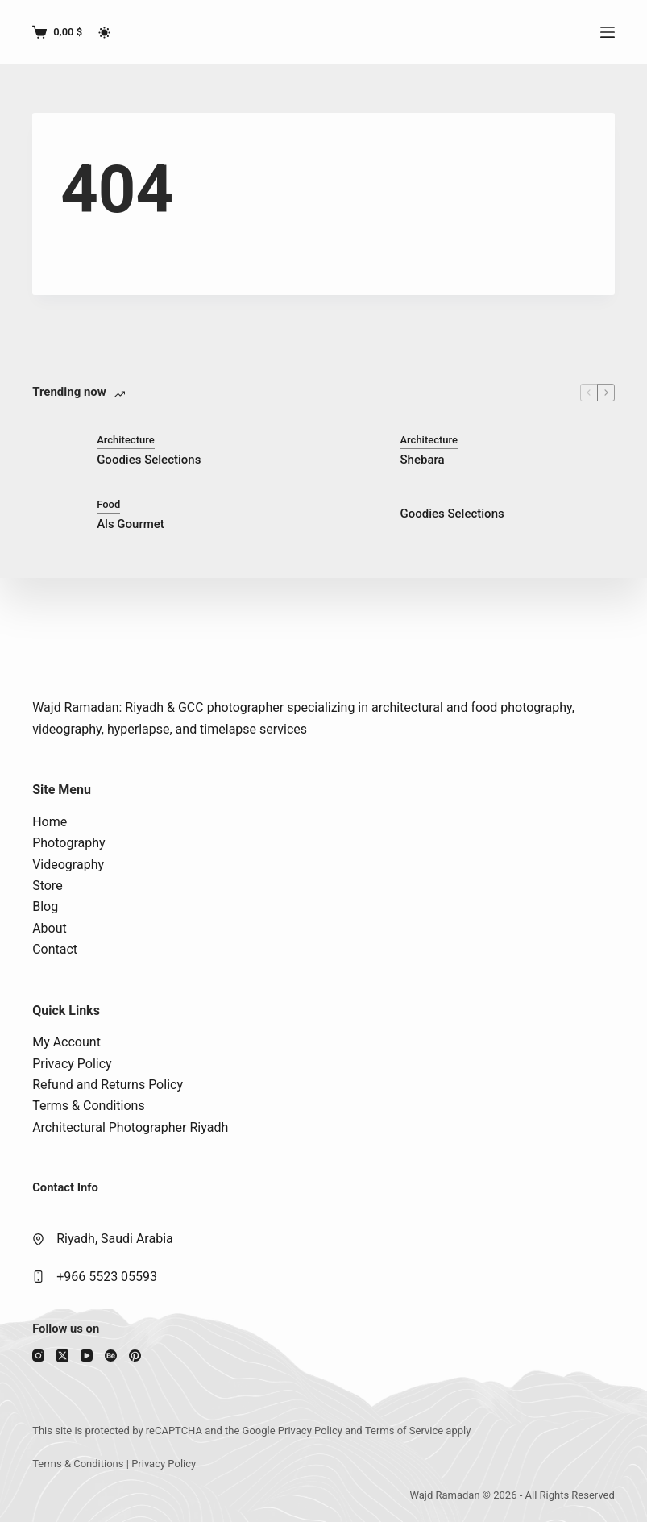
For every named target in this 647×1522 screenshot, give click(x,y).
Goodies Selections (149, 459)
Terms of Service (404, 1430)
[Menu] (607, 32)
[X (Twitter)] (62, 1355)
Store (47, 885)
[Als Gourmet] (56, 514)
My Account (66, 1042)
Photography (68, 842)
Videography (68, 864)
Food (108, 504)
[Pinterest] (135, 1355)
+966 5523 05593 (106, 1276)
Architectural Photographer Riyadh (130, 1127)
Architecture (126, 440)
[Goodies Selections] (56, 450)
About (49, 928)
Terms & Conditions (88, 1105)
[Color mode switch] (104, 33)
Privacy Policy (72, 1063)
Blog (45, 906)
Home (49, 822)
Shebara (422, 459)
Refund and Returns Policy (107, 1084)
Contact (54, 949)
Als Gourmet (130, 524)
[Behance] (111, 1355)
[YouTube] (87, 1355)
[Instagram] (38, 1355)
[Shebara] (360, 450)
